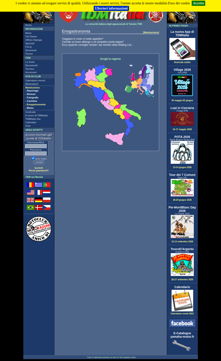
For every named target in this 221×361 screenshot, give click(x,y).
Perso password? (39, 170)
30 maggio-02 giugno (182, 88)
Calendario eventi (35, 80)
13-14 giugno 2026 (182, 155)
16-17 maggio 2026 (182, 121)
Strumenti (30, 50)
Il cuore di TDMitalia (36, 115)
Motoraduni (31, 84)
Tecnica (29, 69)
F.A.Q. (28, 47)
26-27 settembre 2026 (182, 267)
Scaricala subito (182, 61)
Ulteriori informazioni (111, 8)
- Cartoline (31, 101)
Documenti (31, 65)
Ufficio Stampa (33, 40)
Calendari (30, 122)
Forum (29, 53)
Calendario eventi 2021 (182, 313)
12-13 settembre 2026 (182, 229)
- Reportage (32, 90)
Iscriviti (39, 168)
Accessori (31, 72)
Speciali (30, 43)
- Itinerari (30, 94)
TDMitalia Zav (33, 119)
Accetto (198, 3)
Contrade (30, 112)
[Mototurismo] (151, 32)
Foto (28, 126)
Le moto (30, 62)
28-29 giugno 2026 (182, 190)
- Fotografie (32, 97)
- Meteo (29, 108)
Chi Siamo (31, 36)
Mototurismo (32, 87)
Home (28, 25)
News (28, 33)
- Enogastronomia (35, 104)
